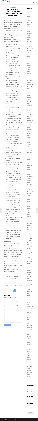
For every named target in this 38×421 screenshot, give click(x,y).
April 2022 (30, 154)
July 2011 (29, 308)
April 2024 (30, 82)
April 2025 (29, 47)
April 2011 (29, 314)
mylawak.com (14, 112)
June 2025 (30, 43)
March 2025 (30, 48)
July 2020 (29, 220)
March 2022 (30, 156)
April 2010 (29, 327)
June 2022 (30, 150)
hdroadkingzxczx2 (13, 278)
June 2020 (30, 222)
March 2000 (30, 370)
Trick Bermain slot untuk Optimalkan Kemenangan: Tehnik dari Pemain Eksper (13, 13)
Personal (29, 389)
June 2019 (29, 240)
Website (17, 309)
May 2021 (29, 188)
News (28, 388)
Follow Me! (30, 412)
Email (17, 305)
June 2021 (29, 186)
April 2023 (30, 118)
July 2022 (29, 148)
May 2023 (29, 116)
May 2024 (29, 80)
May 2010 (29, 325)
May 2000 (29, 366)
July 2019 (29, 238)
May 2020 (29, 223)
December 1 (30, 380)
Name (17, 301)
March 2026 (30, 13)
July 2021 (29, 184)
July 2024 (29, 77)
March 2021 (30, 191)
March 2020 (30, 225)
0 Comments (15, 276)
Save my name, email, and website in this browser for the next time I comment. (14, 313)
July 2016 (29, 259)
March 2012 (30, 282)
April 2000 (30, 368)
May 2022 (29, 152)
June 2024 (30, 79)
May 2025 (29, 45)
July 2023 (29, 112)
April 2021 (29, 190)
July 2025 (29, 41)
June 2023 (30, 114)
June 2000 (30, 364)
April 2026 (30, 11)
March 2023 (30, 120)
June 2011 (29, 310)
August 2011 (30, 306)
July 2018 (29, 246)
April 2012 (29, 280)
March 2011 (30, 316)
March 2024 (30, 84)
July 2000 (29, 363)
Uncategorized (13, 8)
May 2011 (29, 312)
